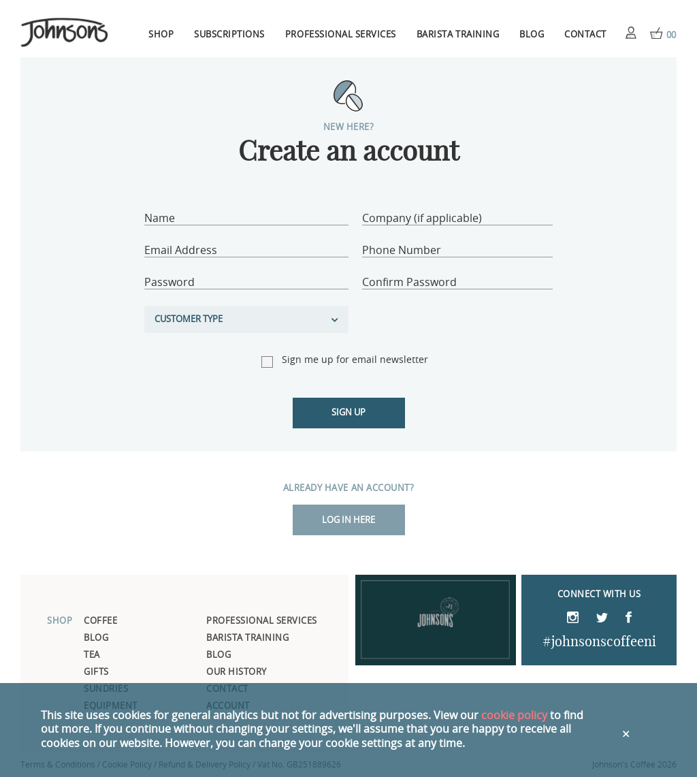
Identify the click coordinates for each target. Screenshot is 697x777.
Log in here (348, 520)
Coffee (100, 621)
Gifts (96, 672)
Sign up (348, 413)
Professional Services (340, 35)
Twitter (602, 620)
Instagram (573, 618)
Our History (236, 672)
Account (631, 33)
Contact (585, 35)
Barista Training (458, 35)
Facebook (629, 618)
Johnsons (64, 33)
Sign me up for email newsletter (355, 360)
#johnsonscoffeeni (599, 642)
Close (627, 730)
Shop (161, 35)
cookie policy (514, 715)
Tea (92, 655)
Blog (531, 35)
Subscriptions (229, 35)
